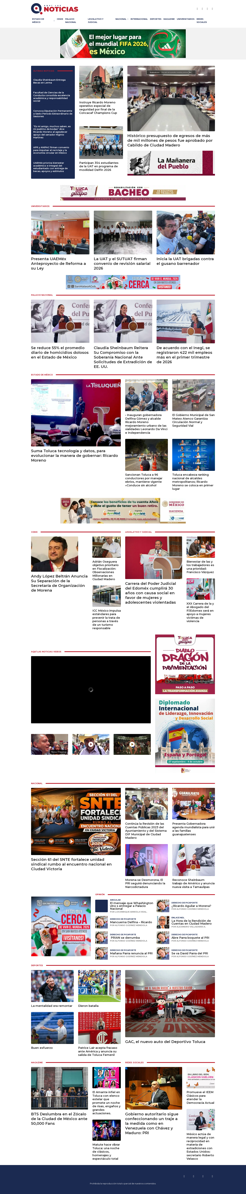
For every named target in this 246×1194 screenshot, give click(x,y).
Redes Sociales (202, 20)
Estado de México (38, 20)
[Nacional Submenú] (128, 19)
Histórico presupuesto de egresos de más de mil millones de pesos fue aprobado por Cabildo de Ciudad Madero (170, 140)
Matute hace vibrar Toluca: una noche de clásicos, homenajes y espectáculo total (106, 1151)
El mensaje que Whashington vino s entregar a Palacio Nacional (131, 905)
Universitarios (185, 19)
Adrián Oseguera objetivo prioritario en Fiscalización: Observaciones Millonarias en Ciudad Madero (105, 570)
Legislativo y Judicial (95, 20)
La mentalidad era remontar (51, 1006)
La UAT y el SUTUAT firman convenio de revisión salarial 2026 (122, 264)
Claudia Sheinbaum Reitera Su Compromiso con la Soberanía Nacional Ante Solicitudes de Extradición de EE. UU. (123, 357)
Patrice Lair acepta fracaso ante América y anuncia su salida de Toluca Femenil (97, 1051)
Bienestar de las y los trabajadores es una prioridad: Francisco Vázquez (200, 567)
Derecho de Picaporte (184, 903)
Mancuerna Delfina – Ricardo (131, 922)
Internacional (139, 19)
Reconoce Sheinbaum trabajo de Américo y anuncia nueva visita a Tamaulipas (193, 883)
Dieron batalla (88, 1006)
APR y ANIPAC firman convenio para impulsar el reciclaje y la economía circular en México (51, 150)
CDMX (60, 19)
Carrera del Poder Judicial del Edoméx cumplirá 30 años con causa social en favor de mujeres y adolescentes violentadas (150, 593)
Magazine (169, 19)
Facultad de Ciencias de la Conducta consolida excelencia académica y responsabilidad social (51, 96)
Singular (115, 900)
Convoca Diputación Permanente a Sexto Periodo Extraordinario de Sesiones (52, 113)
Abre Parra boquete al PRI (190, 937)
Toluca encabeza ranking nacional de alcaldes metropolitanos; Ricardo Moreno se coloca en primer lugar (192, 482)
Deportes (155, 19)
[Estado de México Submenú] (55, 20)
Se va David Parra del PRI (189, 953)
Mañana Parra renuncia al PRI (131, 953)
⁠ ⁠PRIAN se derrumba (125, 937)
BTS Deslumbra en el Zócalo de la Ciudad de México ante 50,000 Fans (59, 1119)
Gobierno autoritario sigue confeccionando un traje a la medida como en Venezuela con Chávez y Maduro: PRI (151, 1123)
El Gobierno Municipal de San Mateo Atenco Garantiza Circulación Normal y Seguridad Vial (193, 420)
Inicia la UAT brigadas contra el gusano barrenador (185, 261)
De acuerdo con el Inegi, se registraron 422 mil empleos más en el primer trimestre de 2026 (184, 355)
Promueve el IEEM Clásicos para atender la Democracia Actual (200, 1097)
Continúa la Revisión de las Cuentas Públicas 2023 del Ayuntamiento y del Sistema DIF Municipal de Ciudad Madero (146, 831)
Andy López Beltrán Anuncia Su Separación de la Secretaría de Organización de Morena (59, 583)
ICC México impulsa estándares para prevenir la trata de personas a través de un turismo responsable (106, 619)
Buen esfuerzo (42, 1048)
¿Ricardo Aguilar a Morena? (191, 906)
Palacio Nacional (70, 20)
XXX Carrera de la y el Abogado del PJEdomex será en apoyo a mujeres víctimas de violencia (200, 612)
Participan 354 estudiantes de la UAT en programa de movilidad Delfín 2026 (98, 166)
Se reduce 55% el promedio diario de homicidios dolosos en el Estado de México (60, 352)
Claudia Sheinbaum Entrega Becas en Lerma (49, 81)
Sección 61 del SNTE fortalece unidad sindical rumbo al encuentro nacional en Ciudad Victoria (71, 864)
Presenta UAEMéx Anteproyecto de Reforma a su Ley (58, 264)
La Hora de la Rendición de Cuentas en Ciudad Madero (191, 922)
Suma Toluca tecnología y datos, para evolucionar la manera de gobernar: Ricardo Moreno (74, 456)
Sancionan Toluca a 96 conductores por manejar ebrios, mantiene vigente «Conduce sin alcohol (143, 480)
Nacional (120, 19)
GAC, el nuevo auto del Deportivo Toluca (165, 1041)
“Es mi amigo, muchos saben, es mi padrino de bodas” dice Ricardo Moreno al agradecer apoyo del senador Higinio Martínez (52, 132)
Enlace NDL (177, 917)
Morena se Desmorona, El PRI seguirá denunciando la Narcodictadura (145, 883)
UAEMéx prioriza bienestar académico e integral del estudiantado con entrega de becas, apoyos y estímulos (50, 167)
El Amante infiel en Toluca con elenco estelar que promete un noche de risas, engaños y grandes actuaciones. (106, 1102)
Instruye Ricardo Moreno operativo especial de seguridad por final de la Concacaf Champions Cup (98, 108)
